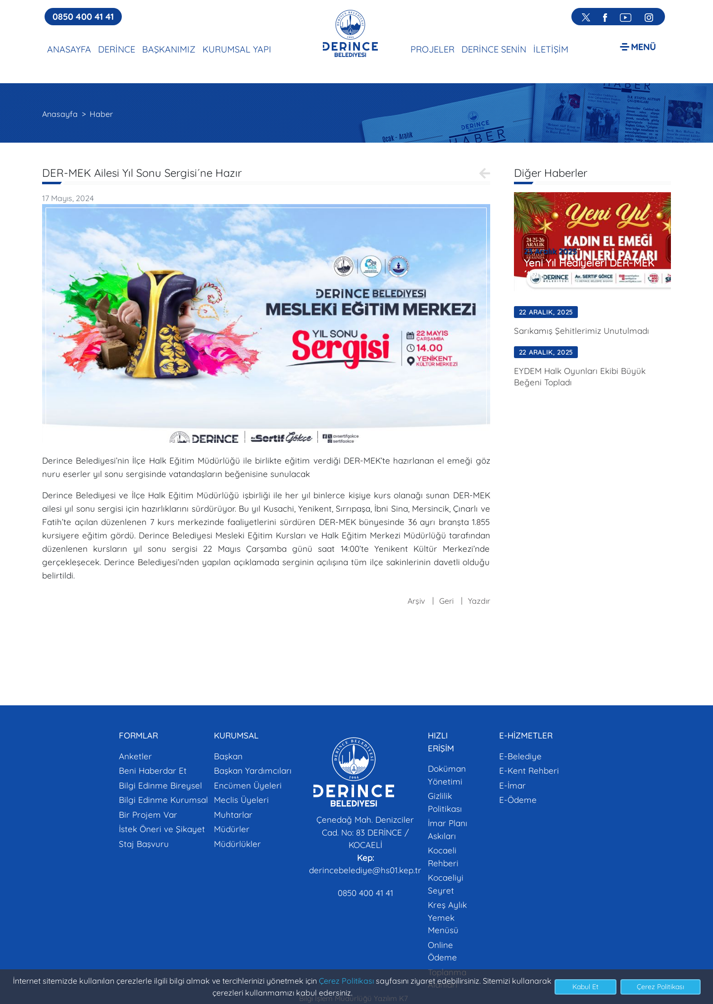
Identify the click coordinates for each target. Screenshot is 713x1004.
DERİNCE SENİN (493, 49)
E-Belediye (520, 756)
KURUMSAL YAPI (237, 49)
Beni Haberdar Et (153, 770)
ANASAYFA (69, 49)
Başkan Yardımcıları (253, 770)
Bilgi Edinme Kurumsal (163, 799)
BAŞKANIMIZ (169, 49)
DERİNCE (116, 49)
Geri (446, 601)
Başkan (228, 756)
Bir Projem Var (148, 814)
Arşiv (416, 601)
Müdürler (232, 829)
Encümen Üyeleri (248, 785)
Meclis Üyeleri (241, 799)
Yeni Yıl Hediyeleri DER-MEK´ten (589, 268)
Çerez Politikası (346, 981)
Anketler (135, 756)
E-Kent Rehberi (529, 770)
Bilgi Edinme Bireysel (160, 785)
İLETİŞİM (550, 49)
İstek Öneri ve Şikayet (162, 829)
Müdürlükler (237, 844)
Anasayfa (60, 114)
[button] (637, 46)
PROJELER (432, 49)
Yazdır (479, 601)
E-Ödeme (518, 799)
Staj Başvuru (144, 844)
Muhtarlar (233, 814)
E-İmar (512, 785)
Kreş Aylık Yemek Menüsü (447, 917)
